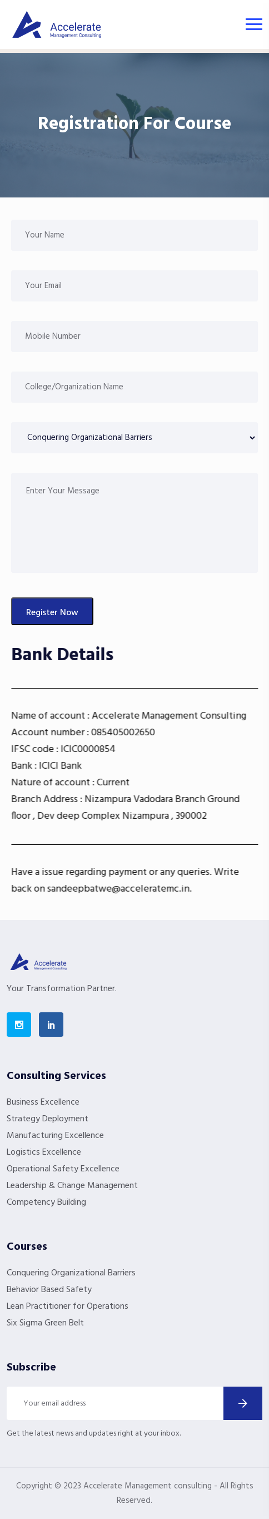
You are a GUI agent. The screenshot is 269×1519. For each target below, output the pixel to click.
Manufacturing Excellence (55, 1136)
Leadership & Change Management (72, 1186)
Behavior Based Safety (49, 1290)
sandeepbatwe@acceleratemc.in (135, 889)
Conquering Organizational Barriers (71, 1273)
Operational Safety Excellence (63, 1169)
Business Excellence (43, 1102)
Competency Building (46, 1202)
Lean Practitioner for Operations (67, 1306)
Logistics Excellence (44, 1152)
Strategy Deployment (47, 1119)
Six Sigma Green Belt (45, 1323)
